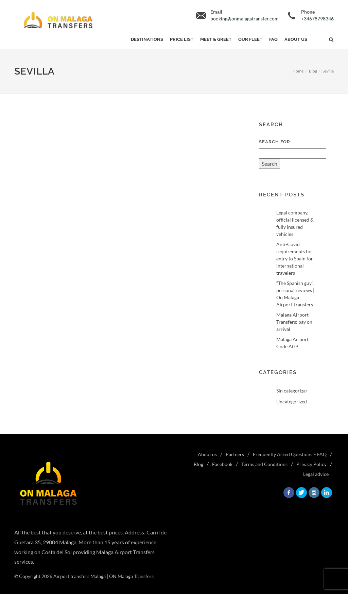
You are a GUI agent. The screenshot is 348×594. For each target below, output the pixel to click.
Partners (235, 454)
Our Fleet (250, 39)
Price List (181, 39)
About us (295, 39)
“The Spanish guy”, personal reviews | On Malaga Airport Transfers (295, 293)
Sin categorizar (292, 391)
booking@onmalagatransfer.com (244, 18)
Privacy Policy (311, 464)
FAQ (273, 39)
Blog (313, 71)
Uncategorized (291, 401)
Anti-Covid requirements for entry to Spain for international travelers (294, 258)
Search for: (275, 141)
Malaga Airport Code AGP (292, 342)
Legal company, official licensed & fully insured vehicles (295, 223)
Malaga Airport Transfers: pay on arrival (294, 322)
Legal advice (316, 474)
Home (298, 71)
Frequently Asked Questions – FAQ (290, 454)
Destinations (147, 39)
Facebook (222, 464)
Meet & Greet (215, 39)
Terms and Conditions (264, 464)
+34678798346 (317, 18)
